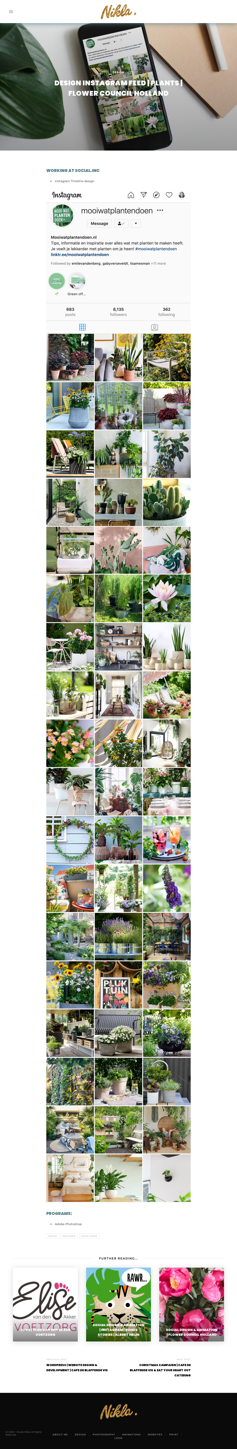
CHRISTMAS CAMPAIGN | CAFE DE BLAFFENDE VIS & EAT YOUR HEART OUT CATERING (160, 1370)
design (52, 1236)
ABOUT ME (60, 1434)
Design (118, 72)
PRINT (173, 1434)
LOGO (118, 1438)
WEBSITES (155, 1434)
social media (89, 1236)
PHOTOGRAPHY (104, 1434)
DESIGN (80, 1434)
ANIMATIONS (131, 1434)
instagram (69, 1236)
